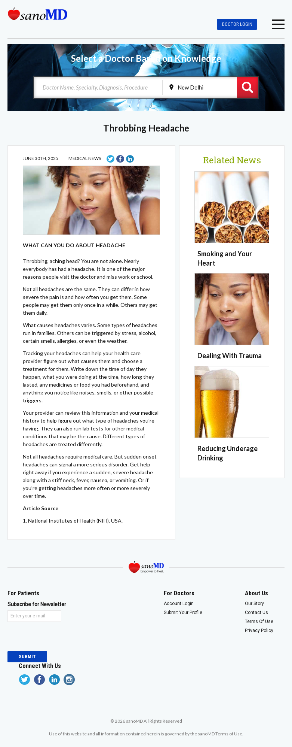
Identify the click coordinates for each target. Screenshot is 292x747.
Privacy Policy (259, 630)
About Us (256, 593)
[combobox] (98, 87)
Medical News (84, 158)
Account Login (179, 603)
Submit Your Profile (183, 612)
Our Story (254, 603)
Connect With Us (40, 665)
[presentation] (64, 636)
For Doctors (179, 593)
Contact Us (256, 612)
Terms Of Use (259, 621)
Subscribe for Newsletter (34, 604)
